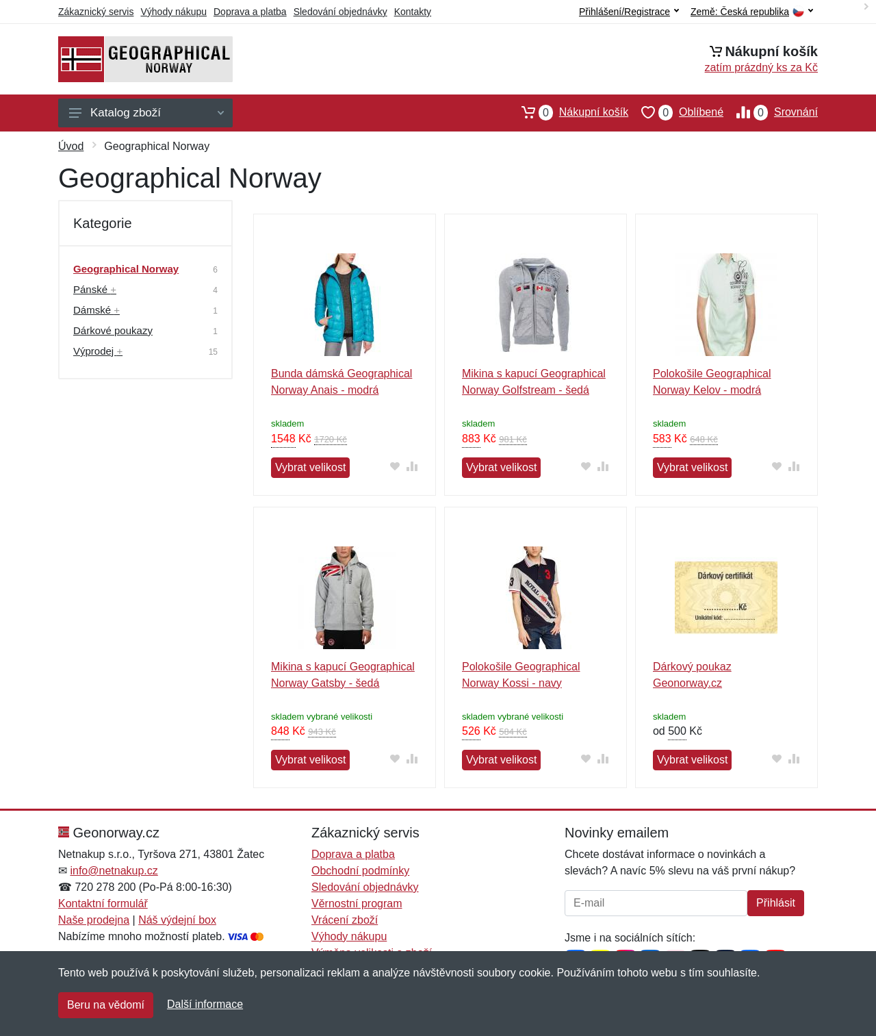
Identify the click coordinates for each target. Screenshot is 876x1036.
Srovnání (770, 112)
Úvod (70, 146)
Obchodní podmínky (360, 870)
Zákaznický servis (95, 11)
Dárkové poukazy (113, 330)
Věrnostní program (356, 903)
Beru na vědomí (105, 1005)
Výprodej (98, 351)
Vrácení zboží (344, 920)
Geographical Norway (126, 269)
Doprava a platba (250, 11)
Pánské (94, 289)
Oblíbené (675, 112)
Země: (752, 12)
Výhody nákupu (173, 11)
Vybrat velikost (310, 467)
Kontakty (412, 11)
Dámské (96, 310)
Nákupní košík (568, 112)
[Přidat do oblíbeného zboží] (395, 466)
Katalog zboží (146, 112)
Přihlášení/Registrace (629, 11)
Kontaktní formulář (103, 903)
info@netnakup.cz (113, 870)
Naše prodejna (93, 920)
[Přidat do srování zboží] (412, 466)
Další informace (205, 1004)
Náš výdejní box (177, 920)
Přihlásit (775, 903)
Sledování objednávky (340, 11)
